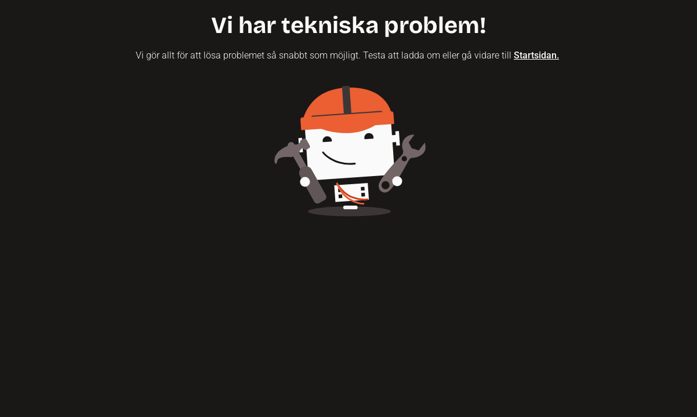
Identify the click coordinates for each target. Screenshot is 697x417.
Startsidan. (536, 55)
